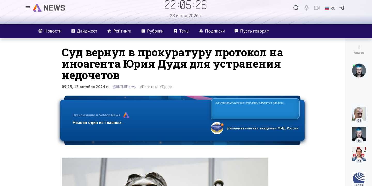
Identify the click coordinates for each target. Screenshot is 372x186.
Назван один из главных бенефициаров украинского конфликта (138, 122)
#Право (166, 86)
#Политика (149, 86)
